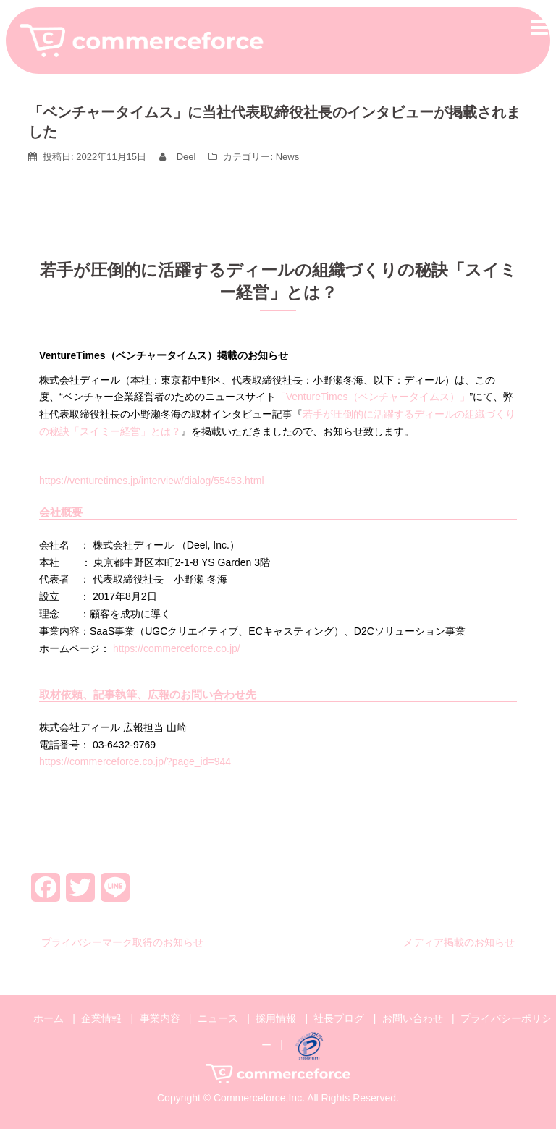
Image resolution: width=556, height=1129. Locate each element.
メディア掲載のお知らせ (459, 942)
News (288, 156)
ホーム (48, 1018)
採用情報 (276, 1018)
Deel (186, 156)
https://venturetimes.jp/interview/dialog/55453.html (151, 480)
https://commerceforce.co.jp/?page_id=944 (135, 761)
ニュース (218, 1018)
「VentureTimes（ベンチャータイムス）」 (373, 396)
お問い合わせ (412, 1018)
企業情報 (101, 1018)
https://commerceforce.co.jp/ (176, 648)
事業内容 (160, 1018)
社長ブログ (338, 1018)
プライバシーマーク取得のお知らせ (122, 942)
